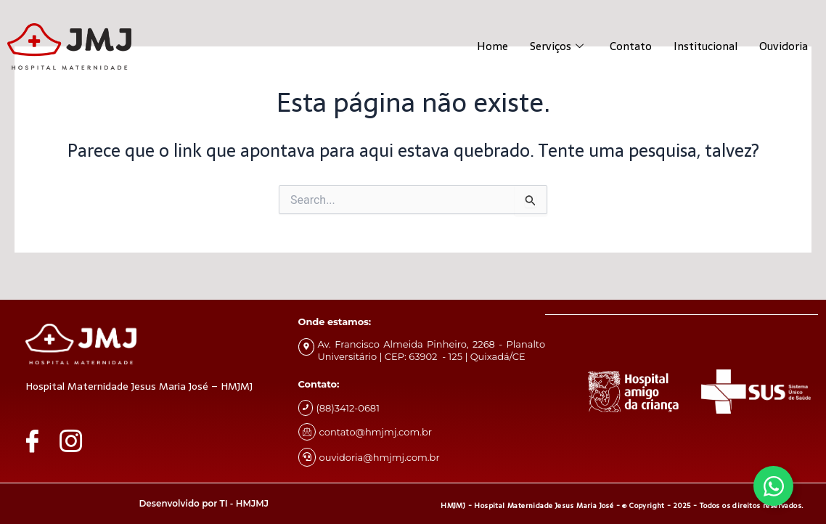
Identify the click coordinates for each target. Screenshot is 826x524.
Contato (631, 46)
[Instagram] (78, 440)
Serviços (557, 46)
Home (492, 46)
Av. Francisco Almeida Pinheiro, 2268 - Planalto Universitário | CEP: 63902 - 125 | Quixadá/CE (432, 350)
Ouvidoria (783, 46)
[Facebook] (39, 440)
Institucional (705, 46)
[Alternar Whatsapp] (773, 486)
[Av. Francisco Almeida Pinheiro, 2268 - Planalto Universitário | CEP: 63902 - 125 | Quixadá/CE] (306, 347)
